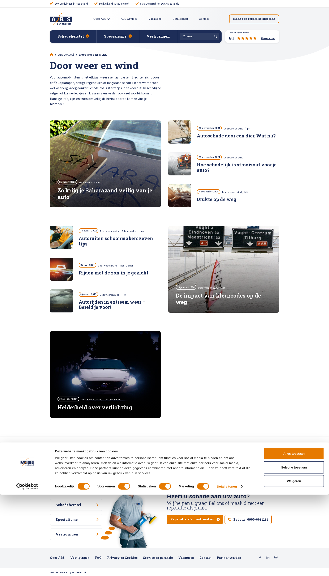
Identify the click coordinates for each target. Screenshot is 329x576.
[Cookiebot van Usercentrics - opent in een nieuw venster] (27, 568)
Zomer (131, 266)
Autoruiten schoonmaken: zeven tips (116, 241)
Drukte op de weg (216, 200)
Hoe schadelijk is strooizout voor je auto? (237, 168)
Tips (250, 128)
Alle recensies (91, 483)
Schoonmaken (132, 231)
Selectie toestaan (294, 548)
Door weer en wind (236, 128)
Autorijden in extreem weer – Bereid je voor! (112, 305)
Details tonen (227, 567)
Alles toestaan (294, 535)
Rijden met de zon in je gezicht (113, 273)
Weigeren (294, 562)
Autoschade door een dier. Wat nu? (236, 136)
